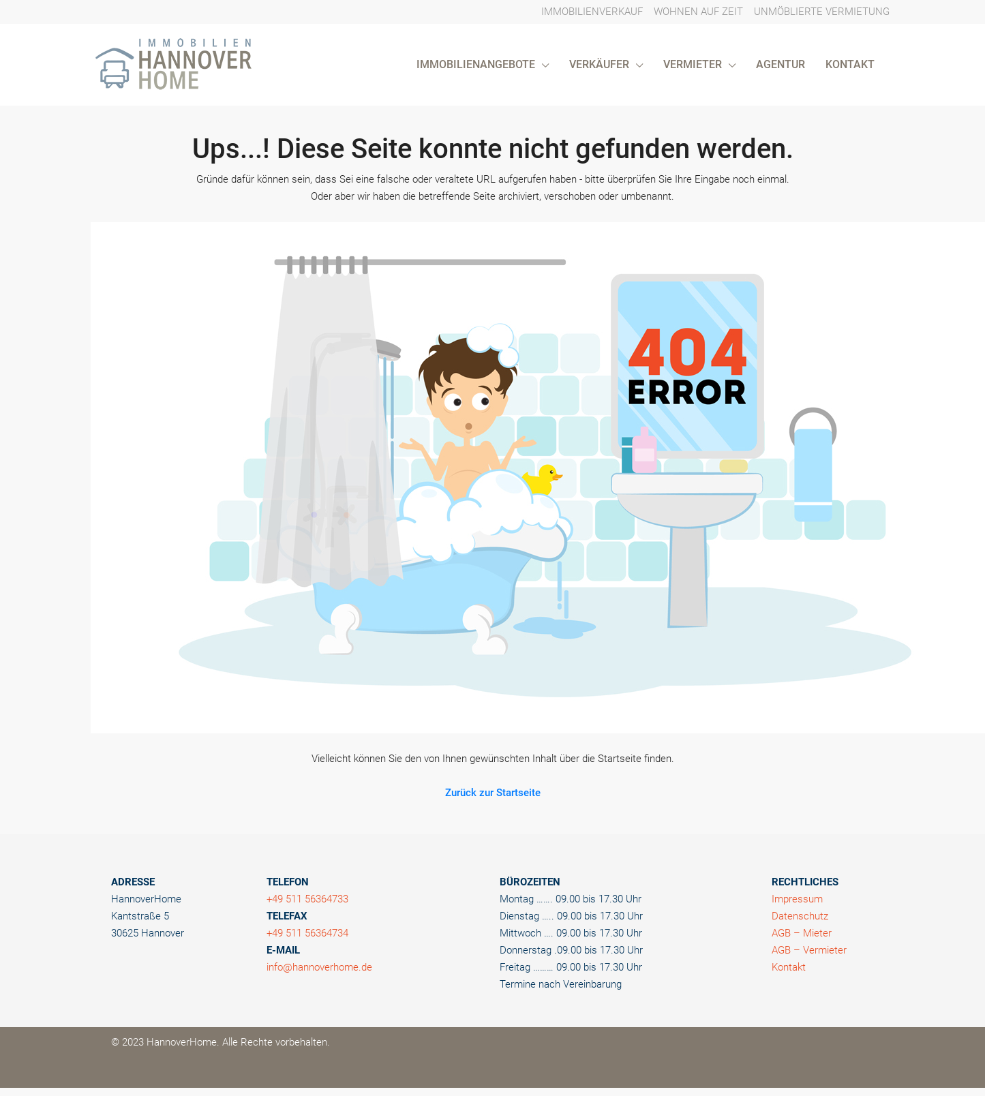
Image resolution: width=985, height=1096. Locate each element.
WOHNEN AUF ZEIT (698, 11)
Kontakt (789, 967)
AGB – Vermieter (809, 950)
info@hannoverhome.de (319, 967)
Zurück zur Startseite (493, 793)
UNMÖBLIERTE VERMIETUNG (822, 11)
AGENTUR (780, 64)
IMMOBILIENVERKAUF (592, 11)
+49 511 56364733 (307, 899)
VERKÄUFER (599, 64)
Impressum (797, 899)
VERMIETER (692, 64)
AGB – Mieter (802, 933)
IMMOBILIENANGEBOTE (475, 64)
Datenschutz (800, 916)
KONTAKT (850, 64)
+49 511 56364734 (307, 933)
